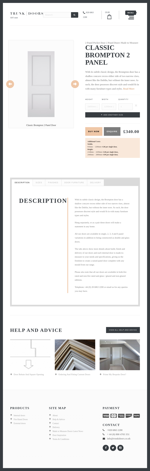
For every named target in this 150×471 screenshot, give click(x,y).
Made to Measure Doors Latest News (67, 431)
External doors (20, 423)
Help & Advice (58, 419)
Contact (55, 423)
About (55, 415)
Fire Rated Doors (21, 419)
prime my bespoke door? (114, 374)
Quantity (123, 99)
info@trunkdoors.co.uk (119, 438)
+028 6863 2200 (114, 430)
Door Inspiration (59, 435)
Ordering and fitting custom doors (74, 374)
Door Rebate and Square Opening (29, 374)
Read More (128, 88)
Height (89, 99)
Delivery (56, 427)
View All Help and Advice (123, 330)
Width (105, 99)
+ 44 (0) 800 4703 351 (118, 434)
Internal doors (19, 415)
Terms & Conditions (60, 439)
